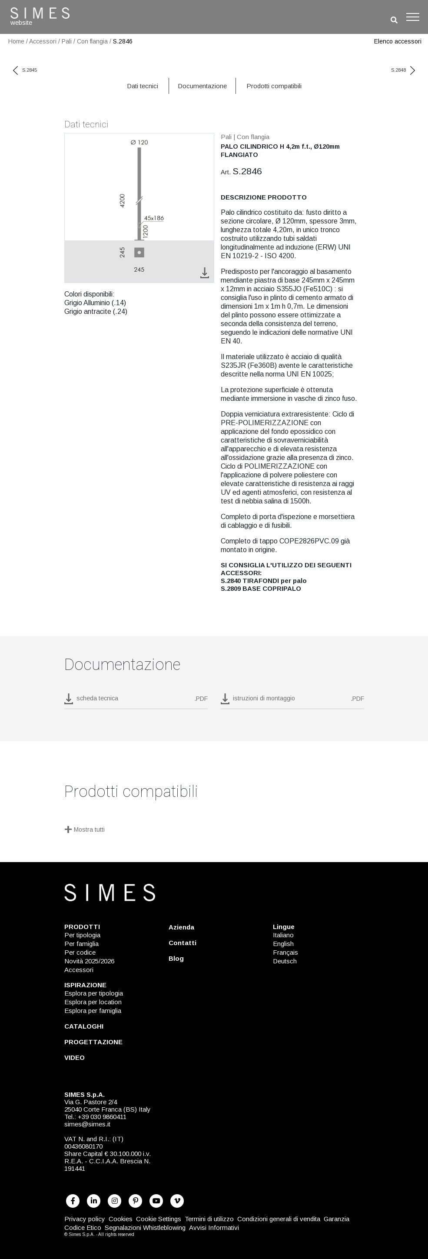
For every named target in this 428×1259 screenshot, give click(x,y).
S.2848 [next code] (403, 70)
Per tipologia (82, 935)
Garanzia (336, 1218)
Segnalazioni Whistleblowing (145, 1227)
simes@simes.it (87, 1124)
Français (285, 952)
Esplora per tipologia (93, 993)
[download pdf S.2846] (136, 701)
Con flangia (92, 41)
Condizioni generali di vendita (278, 1218)
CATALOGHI (83, 1026)
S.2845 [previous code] (25, 70)
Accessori (42, 41)
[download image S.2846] (204, 272)
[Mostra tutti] (214, 830)
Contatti (182, 942)
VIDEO (74, 1057)
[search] (394, 20)
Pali (67, 41)
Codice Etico (82, 1227)
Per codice (80, 952)
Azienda (181, 927)
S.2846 (123, 41)
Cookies (121, 1218)
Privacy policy (84, 1218)
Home (16, 41)
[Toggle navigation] (413, 17)
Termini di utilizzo (209, 1218)
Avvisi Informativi (214, 1227)
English (283, 943)
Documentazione (202, 86)
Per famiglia (81, 943)
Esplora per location (93, 1002)
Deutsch (285, 961)
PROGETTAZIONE (93, 1042)
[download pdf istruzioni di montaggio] (292, 701)
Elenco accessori (397, 41)
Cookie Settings (158, 1218)
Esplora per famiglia (92, 1010)
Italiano (283, 935)
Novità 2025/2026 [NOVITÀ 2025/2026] (89, 961)
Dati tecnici (142, 86)
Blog (176, 958)
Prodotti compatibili (274, 86)
